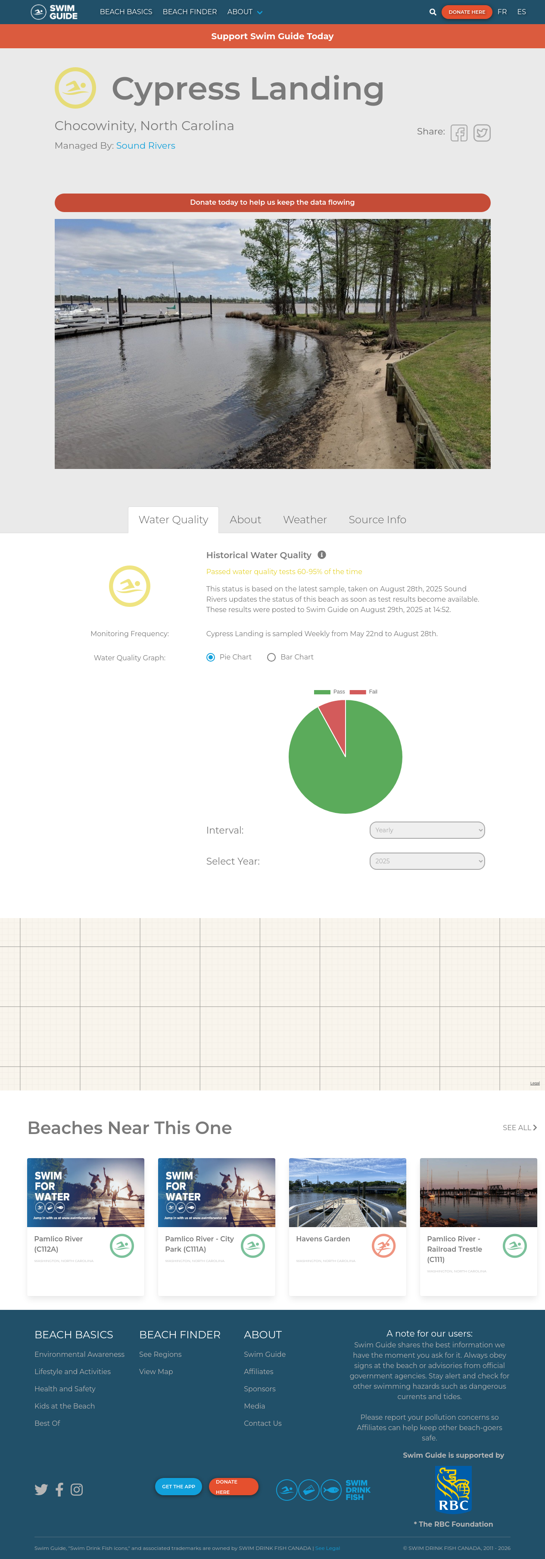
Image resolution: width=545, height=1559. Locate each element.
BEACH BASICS (126, 12)
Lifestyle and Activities (72, 1372)
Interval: (225, 830)
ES (521, 12)
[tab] (173, 519)
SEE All (520, 1128)
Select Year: (233, 861)
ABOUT (240, 12)
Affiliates (258, 1372)
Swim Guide (265, 1354)
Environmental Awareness (79, 1354)
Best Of (47, 1423)
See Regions (160, 1354)
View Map (156, 1372)
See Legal (327, 1548)
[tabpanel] (272, 712)
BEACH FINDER (190, 12)
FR (502, 12)
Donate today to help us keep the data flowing (272, 202)
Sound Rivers (145, 145)
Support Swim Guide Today (272, 36)
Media (254, 1406)
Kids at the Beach (64, 1406)
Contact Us (263, 1423)
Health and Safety (65, 1389)
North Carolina (187, 126)
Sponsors (260, 1389)
